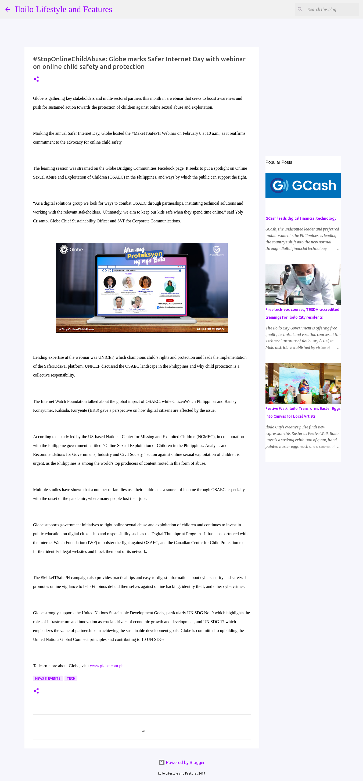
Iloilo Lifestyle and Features (63, 9)
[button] (36, 79)
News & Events (47, 678)
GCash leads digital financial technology (300, 218)
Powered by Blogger (182, 762)
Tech (71, 678)
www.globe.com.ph (107, 665)
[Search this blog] (330, 9)
